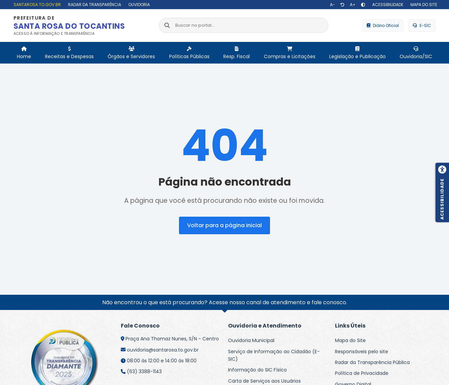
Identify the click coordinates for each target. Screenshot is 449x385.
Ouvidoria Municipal (251, 340)
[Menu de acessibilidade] (442, 192)
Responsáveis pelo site (361, 351)
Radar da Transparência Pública (372, 362)
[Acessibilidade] (387, 4)
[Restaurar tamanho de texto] (342, 4)
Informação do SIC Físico (257, 369)
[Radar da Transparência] (94, 4)
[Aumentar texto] (352, 4)
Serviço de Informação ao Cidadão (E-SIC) (274, 355)
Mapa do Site (350, 340)
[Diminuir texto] (332, 4)
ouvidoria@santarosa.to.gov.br (163, 349)
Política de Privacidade (361, 373)
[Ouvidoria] (138, 4)
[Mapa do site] (423, 4)
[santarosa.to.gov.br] (36, 4)
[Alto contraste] (363, 4)
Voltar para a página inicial (224, 225)
